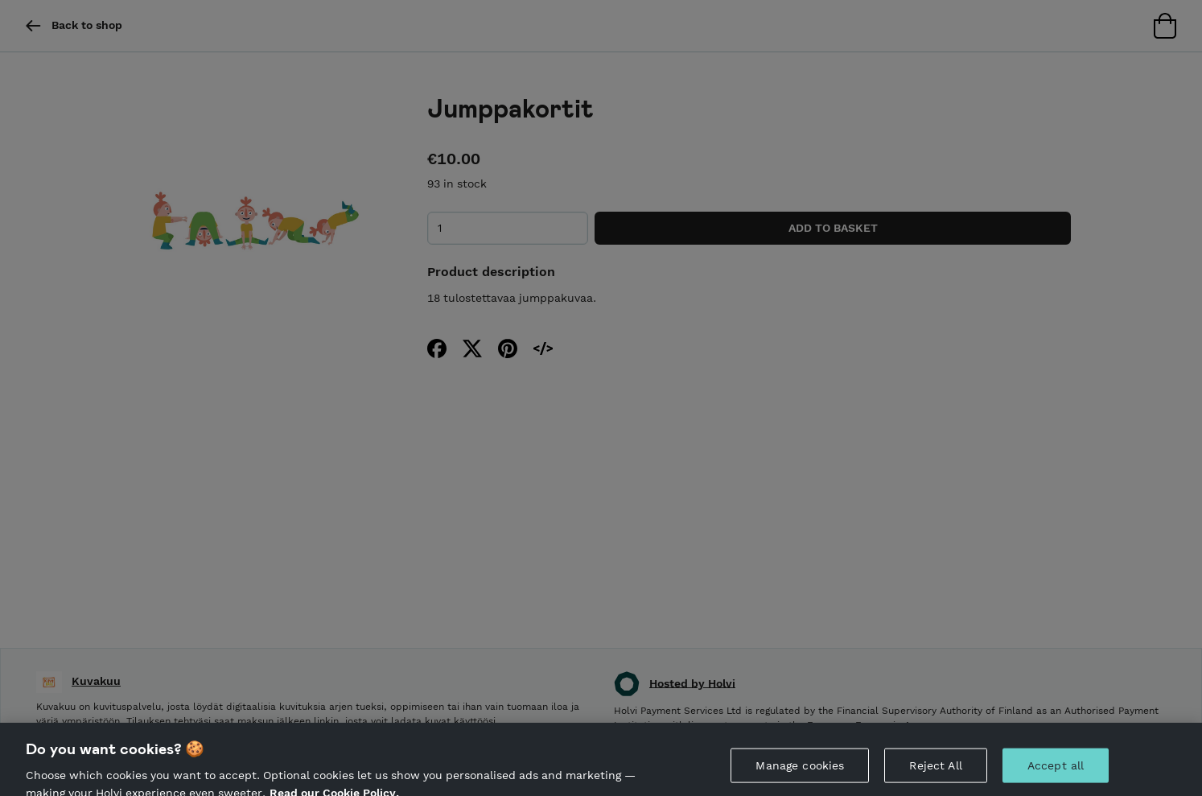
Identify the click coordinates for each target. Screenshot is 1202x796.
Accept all (1055, 768)
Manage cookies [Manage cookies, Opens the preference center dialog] (799, 768)
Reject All (935, 768)
